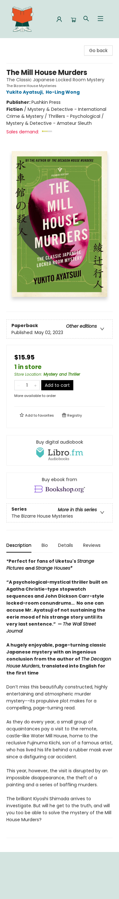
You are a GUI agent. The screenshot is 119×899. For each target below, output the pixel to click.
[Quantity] (27, 385)
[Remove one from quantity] (19, 385)
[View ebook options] (59, 485)
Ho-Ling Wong (64, 92)
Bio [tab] (45, 545)
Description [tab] (18, 545)
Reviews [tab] (92, 545)
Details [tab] (65, 545)
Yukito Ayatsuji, (26, 92)
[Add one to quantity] (35, 385)
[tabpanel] (59, 698)
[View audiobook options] (59, 450)
